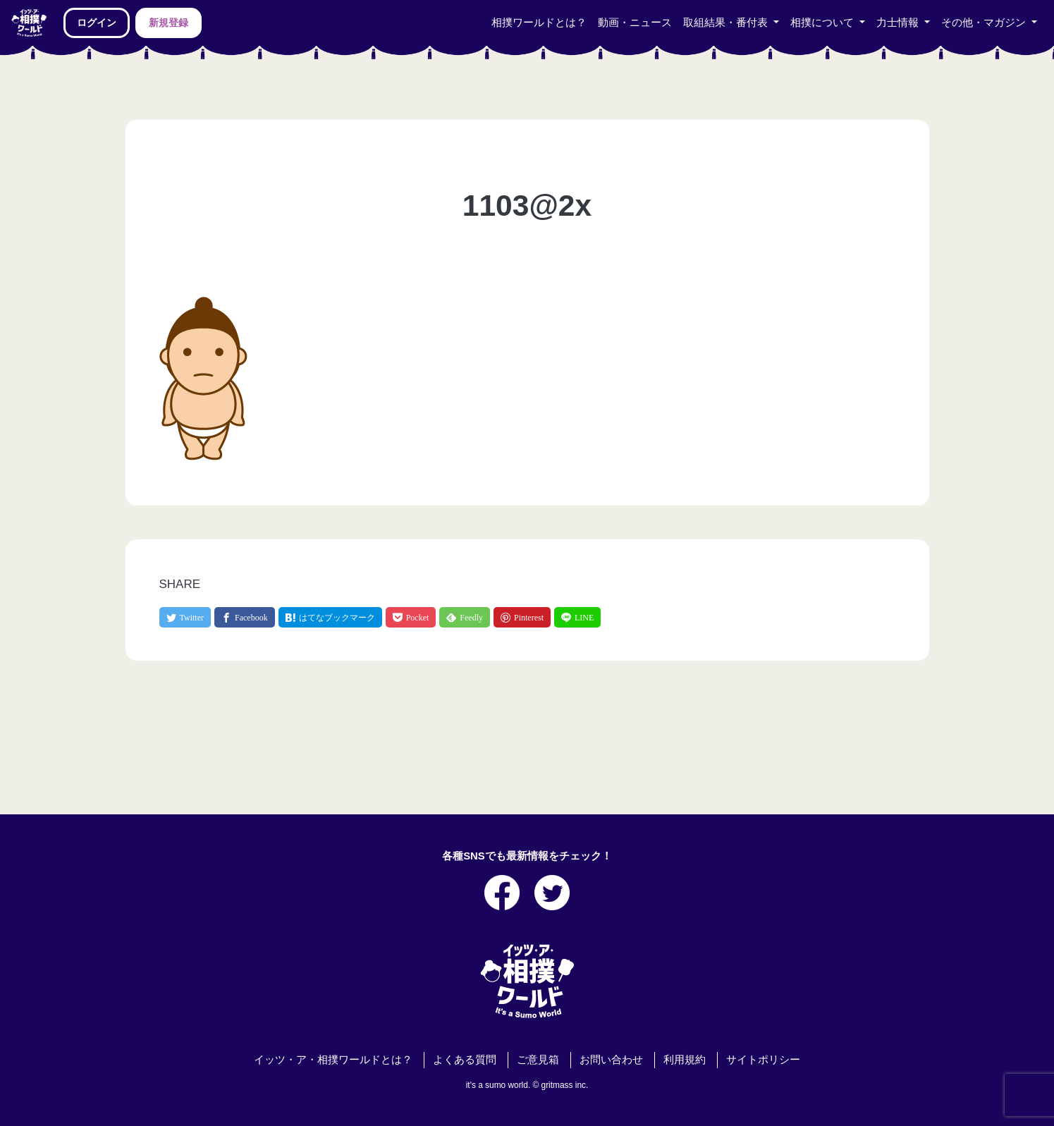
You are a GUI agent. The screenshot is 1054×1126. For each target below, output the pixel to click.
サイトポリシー (763, 1059)
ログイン (96, 22)
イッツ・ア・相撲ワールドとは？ (333, 1059)
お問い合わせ (611, 1059)
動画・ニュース (635, 22)
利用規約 (684, 1059)
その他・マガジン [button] (985, 22)
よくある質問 (464, 1059)
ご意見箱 (538, 1059)
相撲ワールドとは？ (539, 22)
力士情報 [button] (898, 22)
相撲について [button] (823, 22)
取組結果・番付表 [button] (727, 22)
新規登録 (168, 22)
